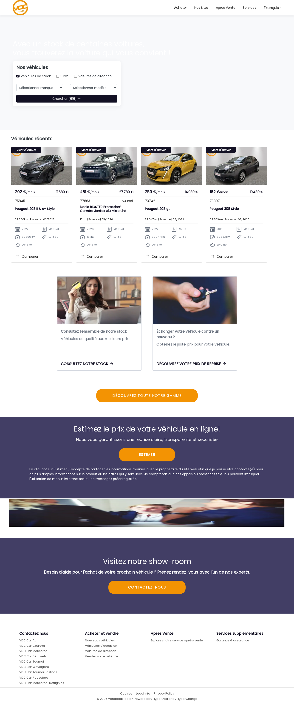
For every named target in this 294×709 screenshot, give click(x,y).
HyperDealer (162, 701)
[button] (201, 8)
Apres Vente (225, 7)
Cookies (126, 696)
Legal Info (143, 696)
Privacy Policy (164, 696)
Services (249, 7)
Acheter (180, 7)
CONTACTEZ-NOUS (147, 589)
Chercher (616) (66, 98)
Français (271, 7)
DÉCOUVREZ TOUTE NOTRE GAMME (147, 397)
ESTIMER (147, 457)
